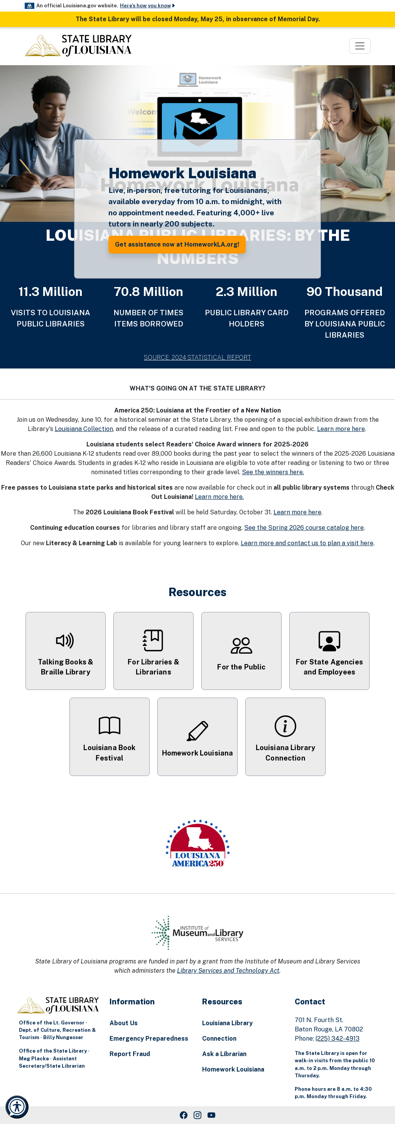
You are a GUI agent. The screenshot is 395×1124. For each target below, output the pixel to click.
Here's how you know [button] (148, 5)
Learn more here (341, 429)
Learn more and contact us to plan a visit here (307, 543)
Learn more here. (219, 496)
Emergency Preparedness (149, 1038)
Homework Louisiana (233, 1069)
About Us (124, 1023)
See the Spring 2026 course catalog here (304, 527)
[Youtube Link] (211, 1115)
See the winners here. (273, 472)
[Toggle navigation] (360, 46)
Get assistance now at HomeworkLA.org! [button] (177, 244)
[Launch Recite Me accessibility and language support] (17, 1107)
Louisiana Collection (84, 429)
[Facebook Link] (183, 1115)
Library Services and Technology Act (228, 970)
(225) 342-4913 (338, 1038)
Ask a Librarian (224, 1054)
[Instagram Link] (197, 1115)
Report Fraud (130, 1054)
